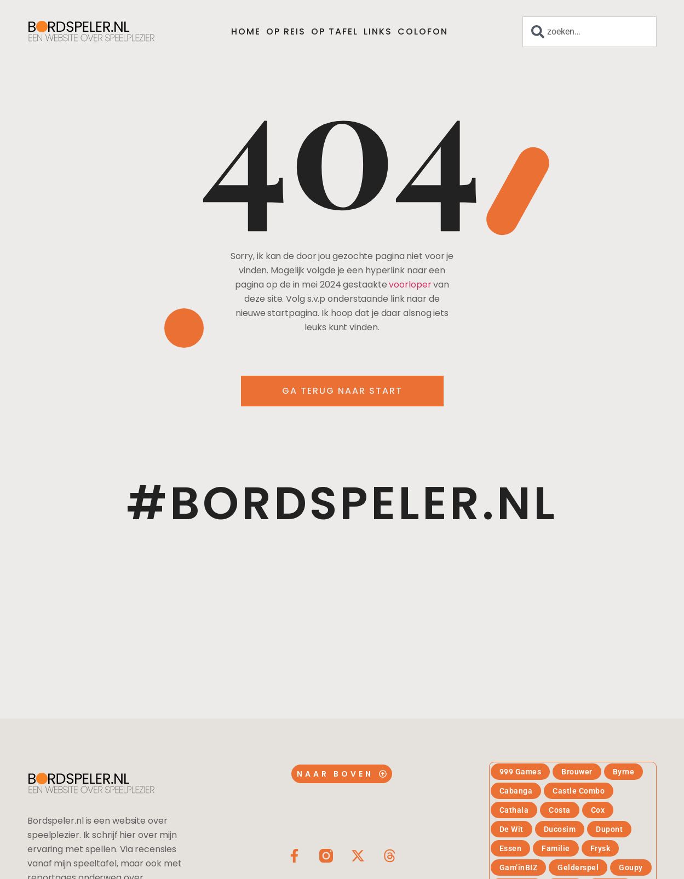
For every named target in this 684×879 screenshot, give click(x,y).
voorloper (410, 284)
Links (378, 31)
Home (246, 31)
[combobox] (589, 31)
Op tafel (334, 31)
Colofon (423, 31)
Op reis (286, 31)
